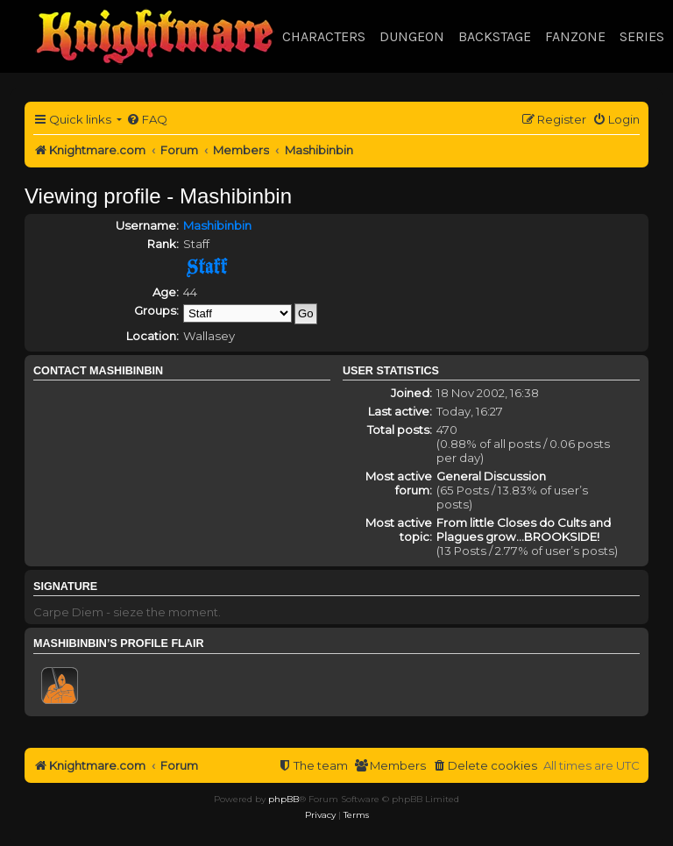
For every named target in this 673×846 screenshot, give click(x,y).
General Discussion (491, 476)
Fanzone (575, 36)
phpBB (283, 799)
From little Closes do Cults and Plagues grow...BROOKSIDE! (523, 529)
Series (642, 36)
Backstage (494, 36)
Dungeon (411, 36)
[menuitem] (146, 119)
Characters (323, 36)
